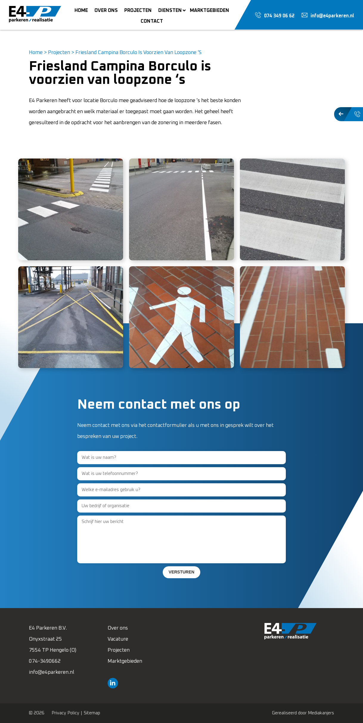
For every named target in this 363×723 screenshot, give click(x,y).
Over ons (118, 628)
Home (36, 52)
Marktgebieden (125, 661)
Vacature (118, 639)
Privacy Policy (65, 713)
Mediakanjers (321, 713)
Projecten (59, 52)
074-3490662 (45, 661)
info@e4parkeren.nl (51, 672)
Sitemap (92, 713)
